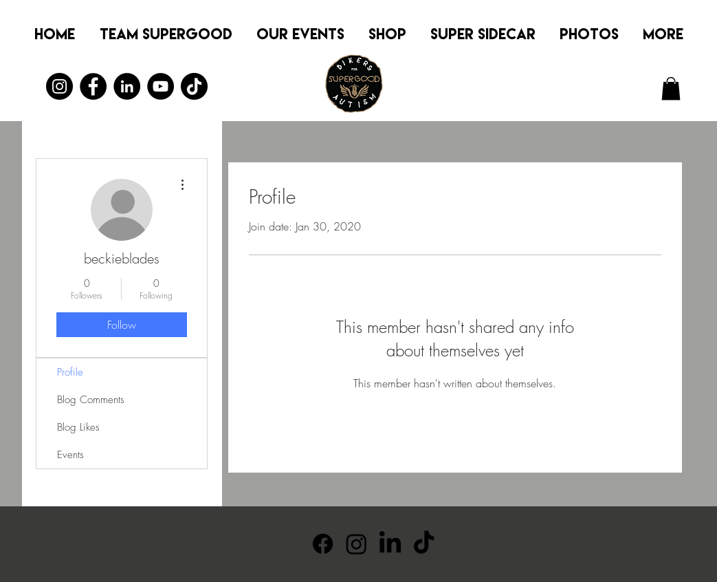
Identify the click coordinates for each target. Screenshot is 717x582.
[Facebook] (93, 86)
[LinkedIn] (126, 86)
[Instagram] (59, 86)
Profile (70, 372)
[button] (671, 88)
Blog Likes (78, 427)
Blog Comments (90, 400)
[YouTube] (160, 86)
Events (70, 455)
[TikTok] (194, 86)
